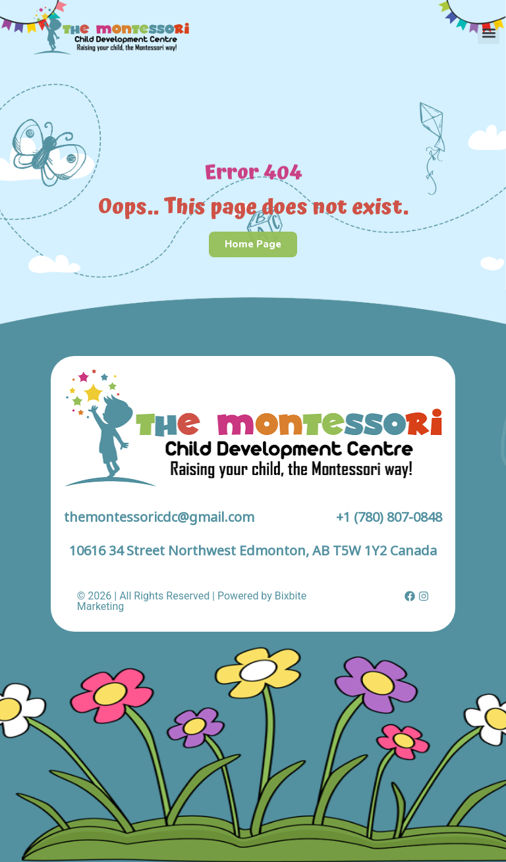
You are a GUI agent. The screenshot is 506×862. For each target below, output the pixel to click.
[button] (488, 33)
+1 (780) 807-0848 (389, 517)
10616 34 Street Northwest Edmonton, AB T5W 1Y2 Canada (253, 550)
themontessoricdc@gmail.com (159, 517)
